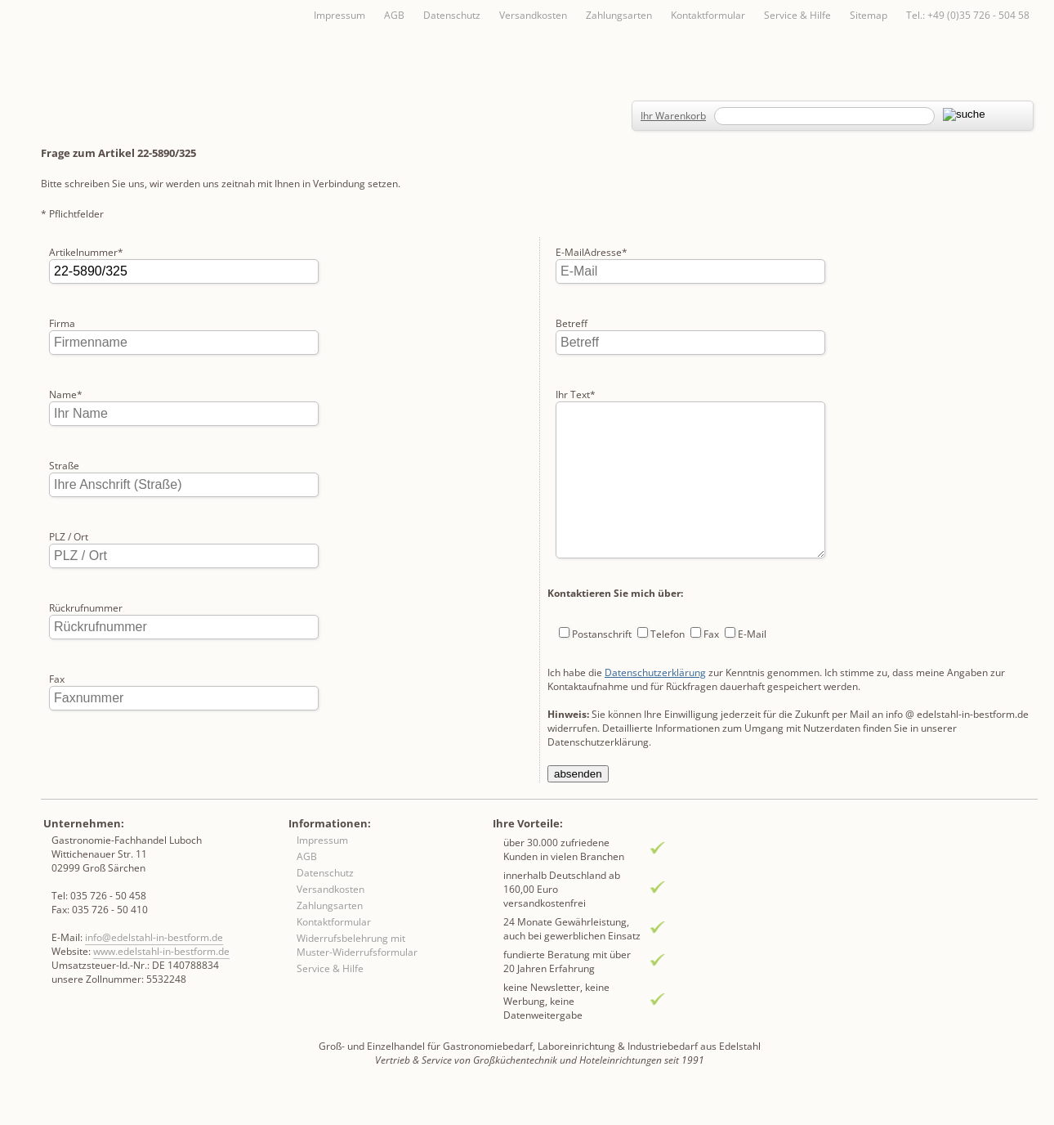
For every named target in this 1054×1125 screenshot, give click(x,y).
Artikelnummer (86, 252)
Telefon (667, 596)
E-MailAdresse (85, 750)
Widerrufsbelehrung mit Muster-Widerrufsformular (357, 974)
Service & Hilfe (797, 15)
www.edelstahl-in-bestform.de (161, 980)
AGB (394, 15)
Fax (57, 679)
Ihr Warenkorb (673, 116)
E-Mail (752, 596)
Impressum (339, 15)
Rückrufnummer (86, 608)
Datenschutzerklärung (655, 634)
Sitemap (868, 15)
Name (66, 394)
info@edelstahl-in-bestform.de (154, 966)
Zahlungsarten (619, 15)
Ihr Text (576, 323)
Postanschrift (602, 596)
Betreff (571, 252)
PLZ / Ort (68, 537)
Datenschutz (451, 15)
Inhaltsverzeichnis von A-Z (205, 42)
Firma (62, 323)
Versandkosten (533, 15)
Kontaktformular (708, 15)
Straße (64, 466)
